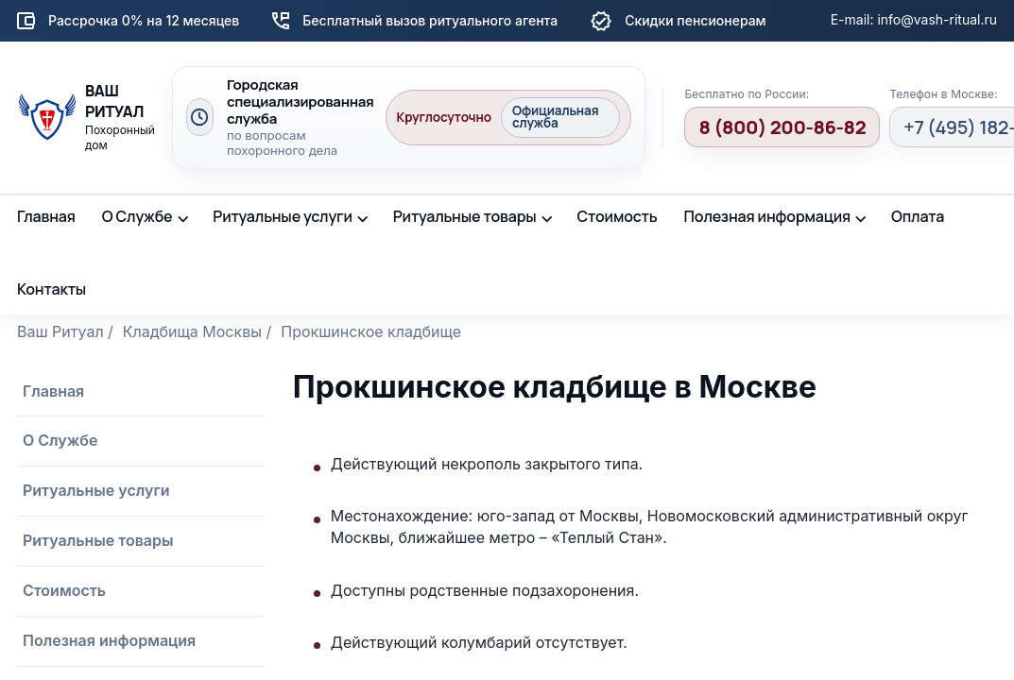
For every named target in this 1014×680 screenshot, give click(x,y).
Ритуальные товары (465, 216)
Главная (46, 216)
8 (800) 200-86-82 (782, 127)
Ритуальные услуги (282, 216)
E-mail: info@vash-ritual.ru (914, 19)
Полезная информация (767, 216)
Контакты (51, 289)
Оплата (917, 216)
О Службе (137, 216)
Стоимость (616, 216)
